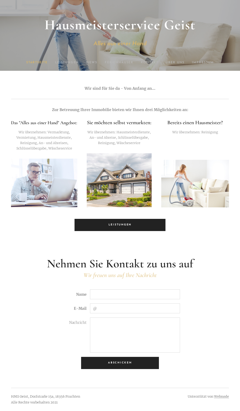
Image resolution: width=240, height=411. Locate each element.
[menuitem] (36, 62)
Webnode (221, 396)
